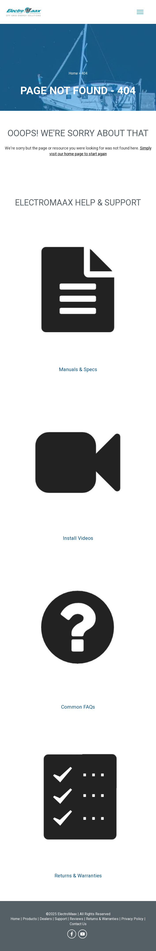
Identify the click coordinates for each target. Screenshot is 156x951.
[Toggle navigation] (140, 12)
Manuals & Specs (78, 369)
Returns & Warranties (78, 875)
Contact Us (78, 924)
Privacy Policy (132, 919)
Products (30, 919)
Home (15, 919)
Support (61, 919)
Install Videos (78, 538)
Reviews (76, 919)
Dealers (46, 919)
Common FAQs (78, 707)
